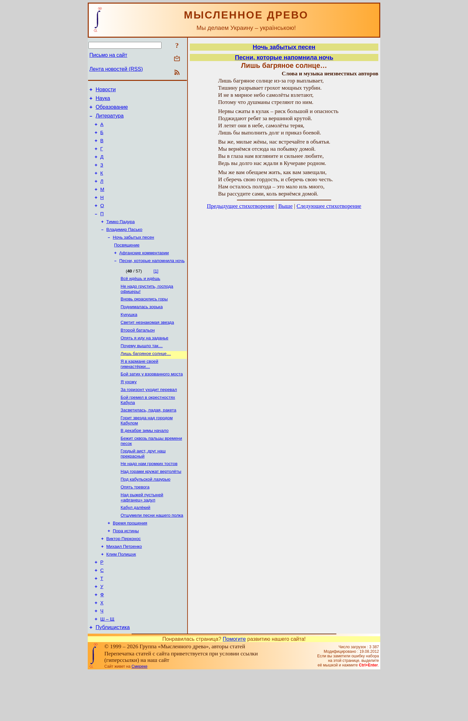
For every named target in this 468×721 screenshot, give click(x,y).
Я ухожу (129, 409)
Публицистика (113, 676)
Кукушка (129, 337)
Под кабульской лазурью (145, 513)
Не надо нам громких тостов (149, 496)
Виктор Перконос (123, 577)
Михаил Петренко (124, 586)
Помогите (234, 688)
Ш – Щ (107, 667)
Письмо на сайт (108, 55)
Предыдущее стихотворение (240, 206)
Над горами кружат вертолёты (151, 505)
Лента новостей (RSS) (116, 69)
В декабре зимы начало (145, 461)
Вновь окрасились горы (144, 320)
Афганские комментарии (144, 271)
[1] (155, 290)
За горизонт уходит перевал (149, 418)
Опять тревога (135, 522)
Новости (106, 90)
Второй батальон (138, 354)
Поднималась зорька (142, 328)
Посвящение (126, 263)
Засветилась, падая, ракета (148, 439)
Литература (110, 119)
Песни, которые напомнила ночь (152, 280)
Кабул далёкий (135, 543)
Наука (103, 100)
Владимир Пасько (124, 246)
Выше (285, 206)
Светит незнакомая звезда (147, 345)
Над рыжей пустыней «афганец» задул (142, 533)
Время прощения (130, 560)
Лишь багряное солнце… (146, 379)
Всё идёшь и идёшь (140, 298)
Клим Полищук (121, 594)
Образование (112, 110)
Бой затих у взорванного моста (152, 401)
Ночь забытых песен (133, 254)
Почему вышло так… (142, 371)
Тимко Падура (120, 237)
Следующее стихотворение (329, 206)
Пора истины (126, 569)
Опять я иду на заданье (144, 362)
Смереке (140, 715)
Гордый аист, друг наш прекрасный (143, 486)
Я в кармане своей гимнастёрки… (139, 391)
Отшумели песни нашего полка (152, 552)
